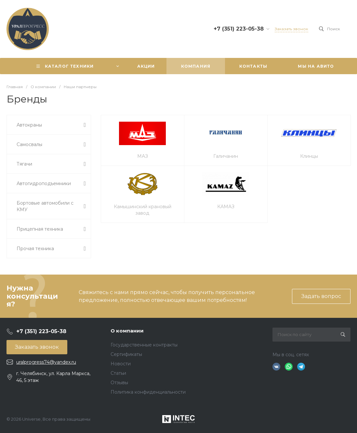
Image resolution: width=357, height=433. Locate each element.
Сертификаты (126, 354)
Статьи (118, 373)
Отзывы (119, 383)
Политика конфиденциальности (148, 392)
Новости (121, 364)
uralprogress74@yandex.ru (46, 362)
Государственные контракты (144, 345)
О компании (127, 331)
